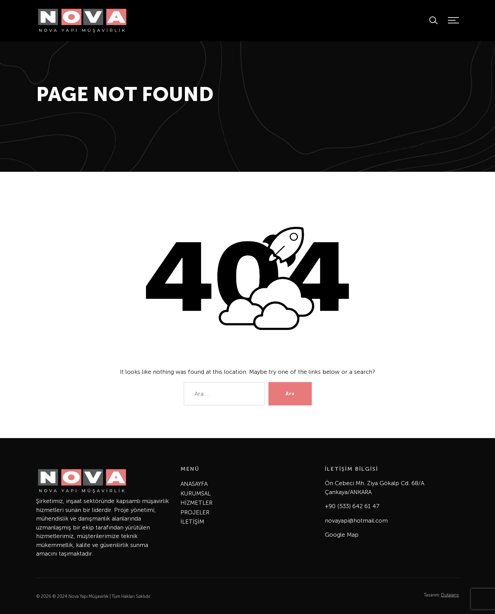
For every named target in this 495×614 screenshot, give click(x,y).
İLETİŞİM (192, 521)
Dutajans (450, 595)
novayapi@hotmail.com (356, 520)
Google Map (342, 534)
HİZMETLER (196, 502)
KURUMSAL (195, 493)
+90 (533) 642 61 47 (352, 506)
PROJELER (194, 512)
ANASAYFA (194, 483)
